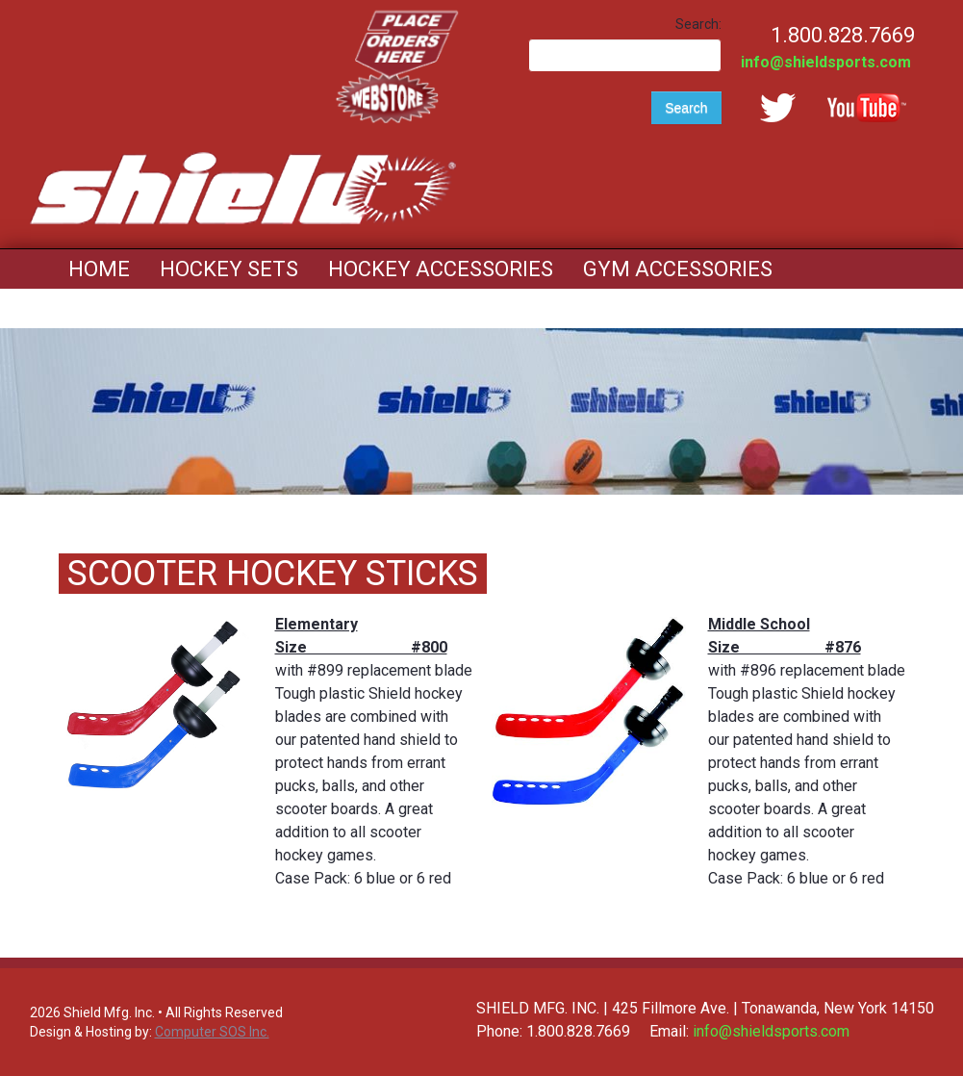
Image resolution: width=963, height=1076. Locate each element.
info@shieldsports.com (826, 62)
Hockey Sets (229, 269)
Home (99, 269)
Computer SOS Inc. (212, 1031)
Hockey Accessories (440, 269)
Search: (698, 24)
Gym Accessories (678, 269)
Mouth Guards (148, 308)
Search (686, 107)
